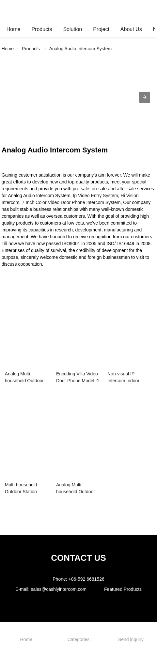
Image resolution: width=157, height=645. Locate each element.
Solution (72, 29)
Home (14, 29)
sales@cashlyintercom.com (58, 589)
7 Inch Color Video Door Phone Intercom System (71, 202)
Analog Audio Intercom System (80, 48)
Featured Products (123, 589)
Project (101, 29)
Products (41, 29)
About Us (131, 29)
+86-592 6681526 (86, 579)
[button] (144, 97)
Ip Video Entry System (95, 195)
